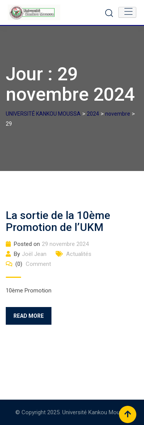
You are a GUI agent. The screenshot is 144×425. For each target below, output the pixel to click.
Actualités (78, 254)
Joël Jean (34, 254)
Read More (28, 316)
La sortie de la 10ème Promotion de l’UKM (58, 221)
